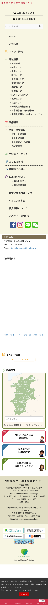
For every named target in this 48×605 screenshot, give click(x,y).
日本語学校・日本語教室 (23, 110)
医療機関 (13, 122)
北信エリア (17, 103)
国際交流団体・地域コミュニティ (27, 114)
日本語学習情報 (19, 185)
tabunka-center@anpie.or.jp (23, 248)
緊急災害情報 (18, 138)
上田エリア (17, 71)
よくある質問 (16, 161)
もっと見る (24, 359)
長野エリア (17, 99)
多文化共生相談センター (21, 193)
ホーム (12, 36)
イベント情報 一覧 (24, 335)
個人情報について (18, 208)
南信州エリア (18, 83)
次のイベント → (40, 335)
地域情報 (13, 59)
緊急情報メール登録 (21, 142)
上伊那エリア (18, 79)
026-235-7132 (17, 516)
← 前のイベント (8, 335)
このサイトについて (19, 216)
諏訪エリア (17, 75)
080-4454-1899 (25, 19)
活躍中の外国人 (17, 169)
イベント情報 (16, 52)
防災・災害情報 (17, 130)
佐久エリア (17, 67)
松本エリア (17, 91)
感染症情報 (17, 146)
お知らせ (13, 44)
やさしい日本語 (17, 200)
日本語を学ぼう (17, 177)
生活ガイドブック (18, 154)
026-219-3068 (25, 12)
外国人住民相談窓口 (21, 106)
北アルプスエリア (20, 95)
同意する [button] (24, 594)
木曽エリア (17, 87)
